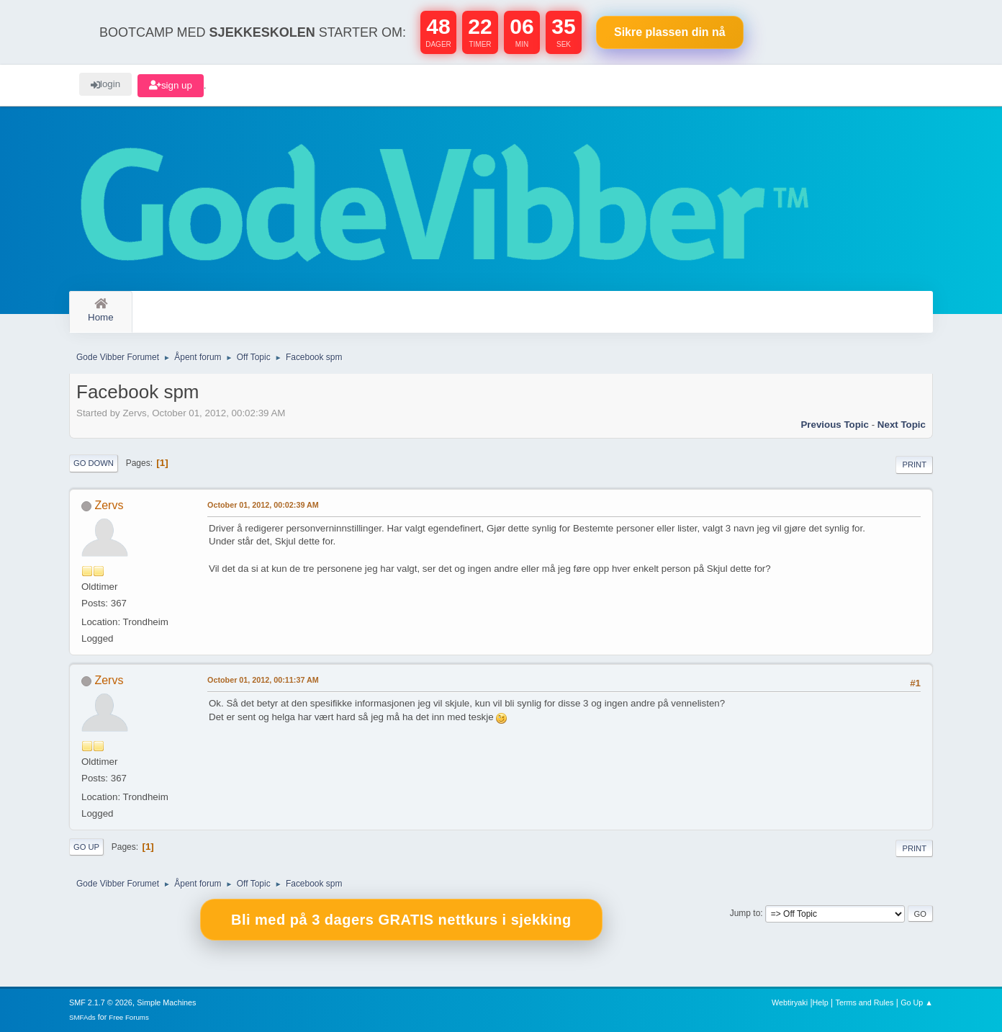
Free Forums (129, 1017)
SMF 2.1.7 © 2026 (100, 1002)
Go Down (93, 463)
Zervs (108, 505)
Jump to (745, 913)
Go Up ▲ (917, 1002)
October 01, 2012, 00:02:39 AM (263, 505)
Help (821, 1002)
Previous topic (834, 424)
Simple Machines (166, 1002)
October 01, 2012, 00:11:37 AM (263, 680)
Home (101, 311)
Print (914, 464)
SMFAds (82, 1017)
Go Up (86, 847)
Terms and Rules (865, 1002)
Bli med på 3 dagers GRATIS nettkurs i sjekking (401, 920)
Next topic (901, 424)
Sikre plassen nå (670, 32)
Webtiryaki (790, 1002)
